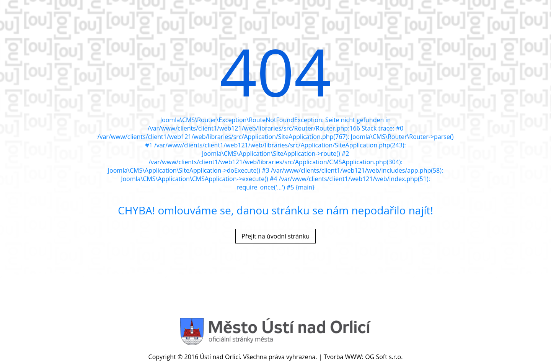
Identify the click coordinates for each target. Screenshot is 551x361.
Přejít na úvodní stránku (275, 236)
